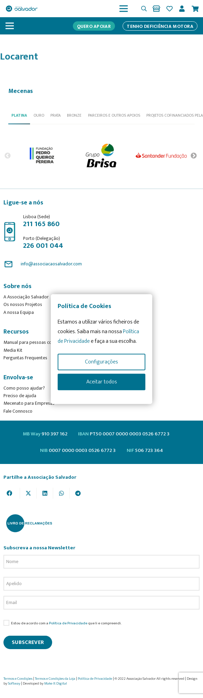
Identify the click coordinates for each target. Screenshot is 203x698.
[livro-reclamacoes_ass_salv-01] (28, 523)
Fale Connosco (17, 411)
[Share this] (11, 493)
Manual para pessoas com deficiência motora (48, 342)
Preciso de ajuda (19, 396)
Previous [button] (7, 155)
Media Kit (12, 350)
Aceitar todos (101, 381)
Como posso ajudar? (24, 388)
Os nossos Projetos (22, 304)
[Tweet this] (28, 493)
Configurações (101, 361)
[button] (144, 8)
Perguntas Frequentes (25, 358)
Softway (14, 683)
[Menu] (123, 8)
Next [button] (193, 155)
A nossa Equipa (18, 312)
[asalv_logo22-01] (22, 8)
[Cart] (195, 8)
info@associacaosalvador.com (51, 264)
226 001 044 (43, 246)
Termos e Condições (17, 679)
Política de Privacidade (68, 623)
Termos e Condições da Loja (55, 679)
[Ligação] (158, 8)
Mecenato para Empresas (29, 403)
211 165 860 (41, 224)
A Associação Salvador (26, 297)
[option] (42, 155)
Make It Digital (55, 683)
